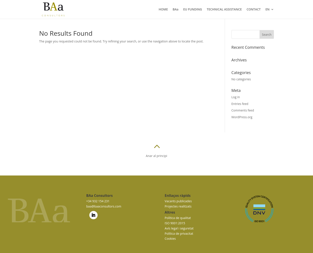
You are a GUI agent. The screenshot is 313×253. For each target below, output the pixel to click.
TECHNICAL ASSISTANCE (224, 9)
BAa (175, 9)
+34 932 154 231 (98, 201)
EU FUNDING (192, 9)
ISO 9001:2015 (175, 223)
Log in (235, 97)
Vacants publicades (178, 201)
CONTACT (253, 9)
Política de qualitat (178, 218)
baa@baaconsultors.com (103, 206)
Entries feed (239, 104)
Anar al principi (156, 156)
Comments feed (242, 110)
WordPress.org (241, 117)
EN (267, 9)
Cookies (170, 238)
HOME (163, 9)
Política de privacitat (179, 233)
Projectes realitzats (178, 206)
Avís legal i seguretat (179, 228)
